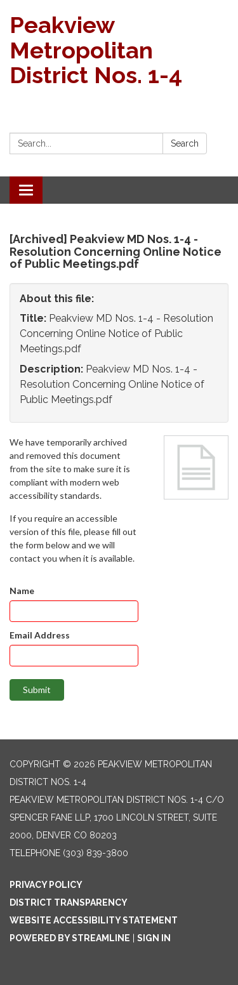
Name (22, 590)
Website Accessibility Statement (94, 920)
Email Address (40, 635)
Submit (37, 689)
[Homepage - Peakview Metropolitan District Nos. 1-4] (119, 50)
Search (185, 143)
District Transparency (69, 902)
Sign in (154, 938)
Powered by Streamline (70, 938)
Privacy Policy (46, 885)
